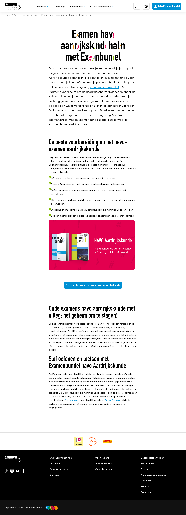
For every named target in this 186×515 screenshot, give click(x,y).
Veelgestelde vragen (152, 457)
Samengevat (72, 400)
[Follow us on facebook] (23, 471)
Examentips (59, 6)
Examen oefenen (22, 15)
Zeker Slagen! (112, 400)
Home (8, 15)
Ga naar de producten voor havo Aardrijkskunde (93, 285)
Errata (144, 469)
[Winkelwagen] (146, 6)
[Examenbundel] (13, 6)
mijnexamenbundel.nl (104, 87)
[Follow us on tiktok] (6, 471)
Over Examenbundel (102, 6)
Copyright (146, 492)
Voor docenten (103, 463)
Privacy (145, 486)
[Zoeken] (136, 6)
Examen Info (78, 6)
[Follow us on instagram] (12, 471)
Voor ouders (102, 457)
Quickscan (55, 463)
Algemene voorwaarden (154, 474)
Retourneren (148, 463)
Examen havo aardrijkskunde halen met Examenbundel (67, 15)
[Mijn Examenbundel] (166, 6)
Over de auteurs (104, 469)
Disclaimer (146, 480)
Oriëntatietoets (59, 469)
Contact (54, 474)
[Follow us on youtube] (17, 471)
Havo (36, 15)
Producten (42, 6)
